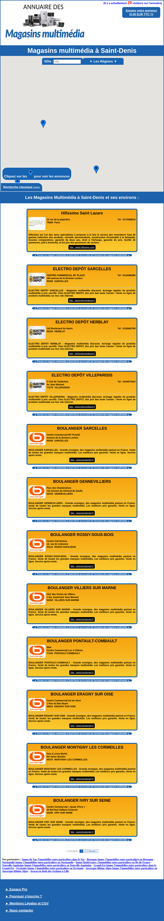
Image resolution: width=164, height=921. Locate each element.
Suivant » (93, 851)
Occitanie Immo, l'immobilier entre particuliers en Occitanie (49, 868)
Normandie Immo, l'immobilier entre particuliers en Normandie (38, 862)
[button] (17, 182)
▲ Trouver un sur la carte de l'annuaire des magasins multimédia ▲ (82, 255)
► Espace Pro (16, 889)
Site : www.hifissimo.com (82, 247)
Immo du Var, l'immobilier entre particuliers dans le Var (53, 859)
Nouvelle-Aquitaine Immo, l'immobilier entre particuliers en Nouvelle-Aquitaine (46, 865)
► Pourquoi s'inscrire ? (23, 896)
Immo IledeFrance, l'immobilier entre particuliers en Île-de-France (113, 862)
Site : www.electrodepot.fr (82, 300)
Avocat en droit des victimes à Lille (49, 871)
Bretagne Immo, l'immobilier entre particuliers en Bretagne (120, 859)
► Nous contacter (19, 910)
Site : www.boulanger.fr (82, 460)
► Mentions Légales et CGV (27, 903)
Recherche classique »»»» (21, 187)
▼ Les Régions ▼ (103, 61)
